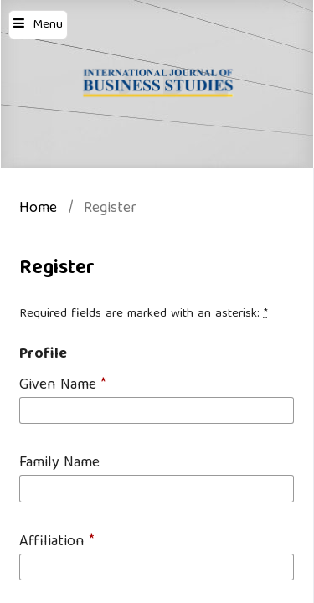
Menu (48, 25)
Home (38, 209)
